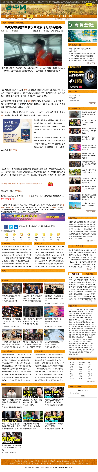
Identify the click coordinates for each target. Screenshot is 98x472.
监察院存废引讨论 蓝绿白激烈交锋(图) (15, 264)
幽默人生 (74, 352)
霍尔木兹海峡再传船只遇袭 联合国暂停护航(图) (89, 114)
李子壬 (90, 376)
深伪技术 (57, 429)
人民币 (84, 330)
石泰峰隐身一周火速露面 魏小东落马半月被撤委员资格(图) (54, 298)
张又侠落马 (73, 98)
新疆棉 (90, 313)
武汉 (5, 301)
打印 (52, 31)
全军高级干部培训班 (10, 326)
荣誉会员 (12, 207)
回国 (79, 345)
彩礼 (11, 452)
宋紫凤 (72, 362)
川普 (84, 309)
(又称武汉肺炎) (78, 309)
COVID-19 (74, 311)
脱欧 (87, 328)
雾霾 (70, 337)
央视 (80, 343)
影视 (52, 429)
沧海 (89, 378)
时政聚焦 (8, 19)
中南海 (79, 324)
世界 (47, 16)
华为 (73, 326)
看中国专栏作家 (76, 359)
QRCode (22, 226)
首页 (7, 16)
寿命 (74, 354)
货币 (80, 330)
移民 (86, 343)
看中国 (17, 8)
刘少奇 (82, 350)
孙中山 (87, 347)
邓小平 (75, 350)
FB (78, 328)
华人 (83, 343)
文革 (77, 354)
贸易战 (80, 311)
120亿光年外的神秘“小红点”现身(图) (80, 236)
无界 (87, 463)
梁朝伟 (11, 407)
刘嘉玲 (6, 407)
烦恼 (5, 429)
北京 (70, 335)
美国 (24, 16)
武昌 (8, 301)
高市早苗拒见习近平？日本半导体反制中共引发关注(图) (54, 321)
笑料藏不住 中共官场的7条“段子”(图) (80, 255)
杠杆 (70, 330)
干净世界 (19, 463)
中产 (83, 332)
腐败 (76, 326)
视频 (70, 16)
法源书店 (36, 463)
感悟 (81, 352)
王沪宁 (94, 322)
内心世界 (19, 429)
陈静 (80, 369)
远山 (80, 367)
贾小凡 (72, 365)
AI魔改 (63, 429)
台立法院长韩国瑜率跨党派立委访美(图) (15, 261)
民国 (77, 347)
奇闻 (64, 16)
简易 (89, 362)
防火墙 (79, 337)
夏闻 (89, 367)
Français (66, 461)
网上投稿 (17, 461)
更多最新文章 (91, 241)
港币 (93, 330)
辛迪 (80, 378)
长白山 (70, 341)
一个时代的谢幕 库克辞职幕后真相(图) (81, 56)
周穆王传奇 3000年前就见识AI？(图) (80, 49)
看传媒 (61, 463)
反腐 (79, 326)
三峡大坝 (85, 313)
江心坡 (80, 341)
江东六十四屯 (82, 339)
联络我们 (25, 461)
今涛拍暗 (82, 362)
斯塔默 (27, 324)
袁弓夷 (84, 315)
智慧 (79, 352)
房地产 (70, 332)
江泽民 (70, 324)
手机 (84, 352)
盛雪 (37, 324)
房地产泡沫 (59, 405)
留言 (48, 31)
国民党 (87, 318)
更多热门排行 (91, 269)
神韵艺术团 (28, 463)
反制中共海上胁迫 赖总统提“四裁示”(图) (15, 246)
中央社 (19, 191)
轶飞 (71, 367)
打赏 (44, 31)
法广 (70, 328)
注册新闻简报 (75, 387)
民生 (88, 345)
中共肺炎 (71, 309)
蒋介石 (91, 347)
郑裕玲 (20, 407)
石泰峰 (49, 303)
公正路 (12, 301)
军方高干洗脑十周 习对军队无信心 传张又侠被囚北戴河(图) (11, 321)
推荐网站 (12, 463)
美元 (73, 330)
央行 (90, 328)
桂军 (80, 347)
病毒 (70, 311)
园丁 (71, 371)
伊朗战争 (28, 429)
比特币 (76, 330)
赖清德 (90, 320)
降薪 (32, 405)
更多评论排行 (91, 301)
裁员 (48, 405)
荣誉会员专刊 (75, 45)
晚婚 (14, 452)
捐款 (31, 461)
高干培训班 (19, 326)
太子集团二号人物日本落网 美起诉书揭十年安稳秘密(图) (89, 197)
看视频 (49, 463)
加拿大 (84, 328)
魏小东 (53, 303)
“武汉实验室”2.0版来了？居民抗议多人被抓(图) (89, 164)
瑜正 (71, 376)
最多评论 (75, 274)
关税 (74, 322)
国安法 (70, 315)
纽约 (41, 16)
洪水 (80, 315)
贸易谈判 (88, 322)
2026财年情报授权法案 (32, 301)
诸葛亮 (92, 350)
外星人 (70, 354)
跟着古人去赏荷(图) (75, 238)
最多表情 (89, 274)
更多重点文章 (91, 211)
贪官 (92, 324)
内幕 (82, 324)
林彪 (78, 350)
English (59, 461)
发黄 (48, 347)
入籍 (82, 345)
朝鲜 (80, 328)
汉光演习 (71, 318)
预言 (87, 352)
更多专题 (92, 103)
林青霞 (15, 407)
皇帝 (88, 350)
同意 (89, 4)
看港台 (11, 23)
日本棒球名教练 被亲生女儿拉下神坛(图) (82, 58)
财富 (80, 332)
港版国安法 (89, 315)
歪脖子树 (28, 405)
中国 (26, 347)
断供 (55, 326)
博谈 (35, 16)
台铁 (81, 313)
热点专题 (73, 91)
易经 (70, 352)
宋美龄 (70, 350)
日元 (90, 330)
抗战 (83, 347)
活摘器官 (76, 313)
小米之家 (6, 347)
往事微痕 (76, 318)
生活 (58, 16)
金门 (3, 115)
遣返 (73, 345)
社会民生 (24, 19)
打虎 (82, 326)
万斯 (81, 322)
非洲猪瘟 (87, 335)
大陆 (12, 16)
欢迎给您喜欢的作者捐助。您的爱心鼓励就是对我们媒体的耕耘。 (23, 184)
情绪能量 (10, 429)
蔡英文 (94, 332)
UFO (75, 320)
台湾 (48, 226)
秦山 (71, 374)
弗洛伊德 (71, 320)
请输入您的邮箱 (83, 390)
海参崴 (87, 332)
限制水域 (13, 150)
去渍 (51, 347)
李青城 (90, 374)
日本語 (81, 461)
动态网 (81, 463)
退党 (90, 318)
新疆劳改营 (89, 341)
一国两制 (93, 326)
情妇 (70, 326)
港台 (30, 16)
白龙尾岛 (75, 341)
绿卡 (85, 345)
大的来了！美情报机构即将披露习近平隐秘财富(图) (89, 131)
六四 (92, 311)
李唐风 (90, 369)
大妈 (77, 335)
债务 (93, 328)
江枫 (80, 376)
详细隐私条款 (19, 4)
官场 (18, 16)
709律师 (86, 337)
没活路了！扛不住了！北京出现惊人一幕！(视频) (89, 123)
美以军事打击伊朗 (75, 95)
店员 (14, 347)
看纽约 (55, 463)
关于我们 (37, 461)
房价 (80, 335)
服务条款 (45, 461)
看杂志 (43, 463)
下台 (31, 324)
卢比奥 (92, 309)
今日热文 (6, 280)
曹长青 (72, 378)
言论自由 (71, 343)
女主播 (76, 343)
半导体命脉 (60, 326)
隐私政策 (52, 461)
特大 (56, 31)
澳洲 (74, 347)
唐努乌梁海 (89, 339)
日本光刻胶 (50, 326)
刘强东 (73, 335)
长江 (74, 315)
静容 (80, 374)
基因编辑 (74, 337)
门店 (11, 347)
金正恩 (82, 320)
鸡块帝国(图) (73, 51)
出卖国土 (71, 313)
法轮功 (70, 339)
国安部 (33, 347)
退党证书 (74, 463)
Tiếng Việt (74, 461)
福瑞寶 (67, 463)
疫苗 (77, 315)
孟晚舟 (70, 322)
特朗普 (88, 309)
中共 (25, 90)
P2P (94, 335)
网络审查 (75, 339)
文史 (53, 16)
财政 (77, 332)
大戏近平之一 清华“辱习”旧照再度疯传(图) (82, 299)
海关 (70, 345)
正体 (40, 31)
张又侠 (88, 311)
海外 (91, 345)
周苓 (71, 369)
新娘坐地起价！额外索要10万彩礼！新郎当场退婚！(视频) (11, 447)
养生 (80, 354)
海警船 (29, 101)
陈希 (56, 303)
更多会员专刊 (91, 63)
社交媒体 (74, 328)
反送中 (89, 324)
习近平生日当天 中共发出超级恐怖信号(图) (82, 289)
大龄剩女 (7, 452)
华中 (16, 301)
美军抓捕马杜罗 (74, 101)
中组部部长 (61, 303)
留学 (92, 343)
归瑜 (89, 365)
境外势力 (38, 347)
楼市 (74, 332)
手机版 (36, 31)
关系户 (49, 429)
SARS (84, 341)
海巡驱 (53, 226)
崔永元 (75, 324)
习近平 (84, 311)
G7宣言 (33, 429)
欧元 (87, 330)
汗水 (58, 347)
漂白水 (55, 347)
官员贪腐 (53, 405)
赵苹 (89, 371)
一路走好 (18, 347)
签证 (76, 345)
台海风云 (31, 19)
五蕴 (14, 429)
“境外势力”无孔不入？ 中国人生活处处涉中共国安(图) (89, 156)
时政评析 (16, 19)
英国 (34, 324)
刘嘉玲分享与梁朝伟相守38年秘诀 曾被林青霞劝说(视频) (11, 402)
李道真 (81, 365)
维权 (82, 337)
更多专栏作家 (91, 382)
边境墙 (78, 322)
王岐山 (86, 320)
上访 (90, 337)
